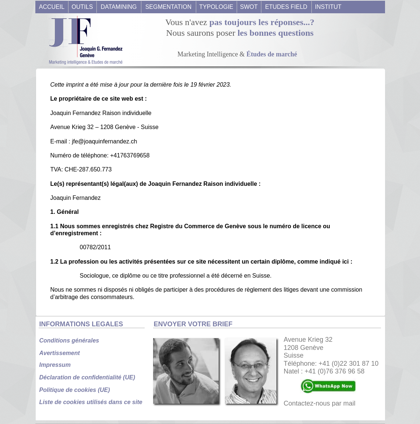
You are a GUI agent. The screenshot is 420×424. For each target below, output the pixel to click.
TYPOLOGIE (216, 7)
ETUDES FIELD (286, 7)
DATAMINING (118, 7)
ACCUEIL (51, 7)
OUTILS (82, 7)
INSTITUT (328, 7)
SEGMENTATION (168, 7)
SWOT (249, 7)
